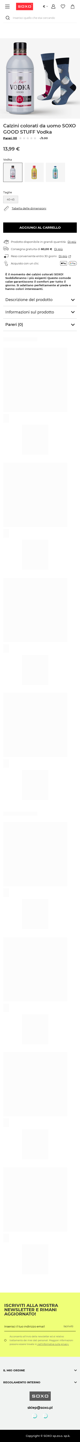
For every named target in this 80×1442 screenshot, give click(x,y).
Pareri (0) (10, 138)
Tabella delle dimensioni (29, 208)
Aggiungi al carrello (40, 227)
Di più (72, 241)
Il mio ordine (14, 1370)
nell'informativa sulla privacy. (53, 1344)
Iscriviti (68, 1326)
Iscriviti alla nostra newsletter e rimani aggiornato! (31, 1309)
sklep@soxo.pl (40, 1407)
